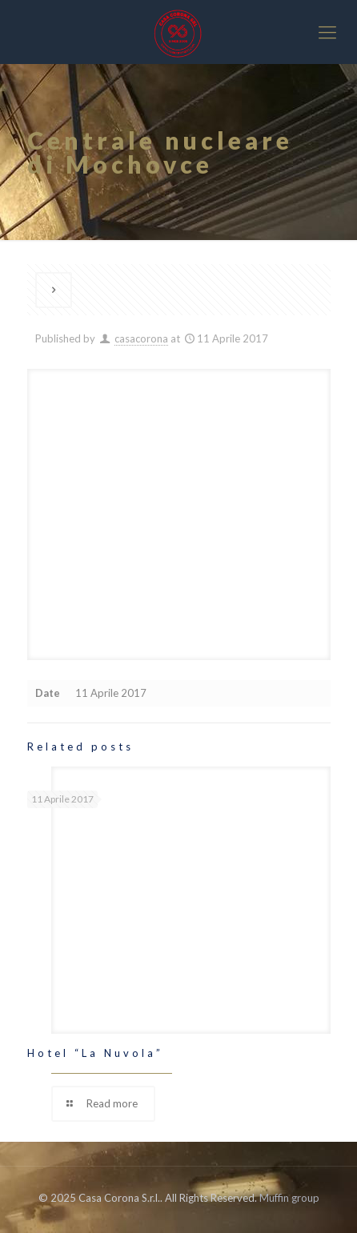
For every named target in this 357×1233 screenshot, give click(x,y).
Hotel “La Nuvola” (95, 1053)
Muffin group (289, 1197)
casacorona (141, 338)
